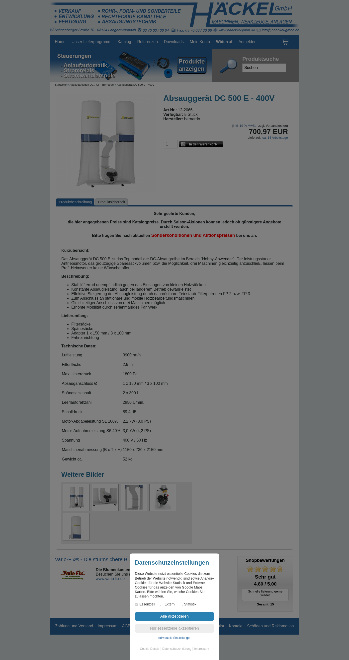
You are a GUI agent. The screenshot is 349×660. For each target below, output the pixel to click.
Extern (167, 604)
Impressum (201, 649)
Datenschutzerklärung (176, 649)
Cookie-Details (150, 649)
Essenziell (145, 604)
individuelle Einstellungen (174, 638)
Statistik (188, 604)
